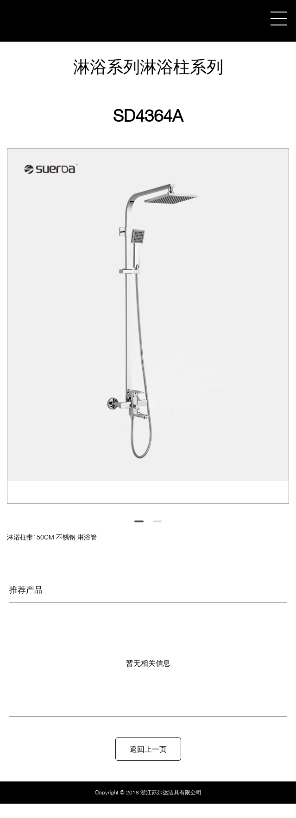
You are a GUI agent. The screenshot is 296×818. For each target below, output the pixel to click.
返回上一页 (148, 749)
